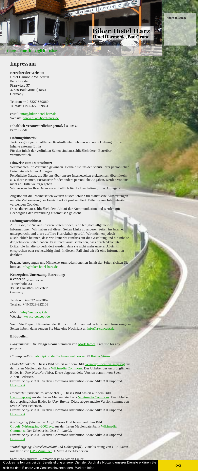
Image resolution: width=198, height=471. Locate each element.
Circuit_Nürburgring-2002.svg (32, 426)
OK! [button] (178, 465)
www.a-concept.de (36, 316)
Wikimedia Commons (66, 368)
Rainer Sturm (100, 356)
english (40, 51)
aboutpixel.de (45, 356)
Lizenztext (17, 385)
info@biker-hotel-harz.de (38, 114)
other (53, 51)
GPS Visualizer (41, 451)
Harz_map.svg (20, 397)
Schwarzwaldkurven (71, 356)
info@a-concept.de (33, 312)
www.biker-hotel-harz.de (41, 118)
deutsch (25, 51)
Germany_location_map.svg (105, 364)
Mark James (87, 344)
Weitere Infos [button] (84, 468)
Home (11, 51)
